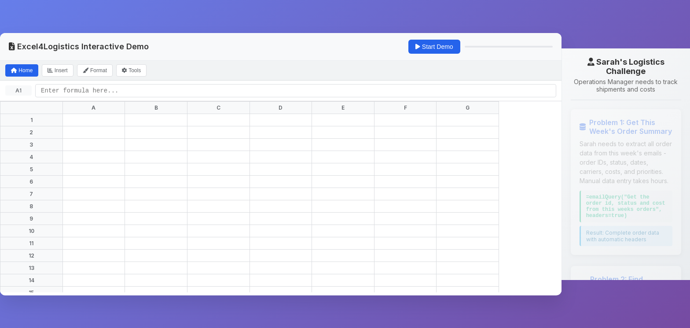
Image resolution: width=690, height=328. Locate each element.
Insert (57, 70)
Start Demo (434, 46)
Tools (131, 70)
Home (22, 70)
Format (95, 70)
